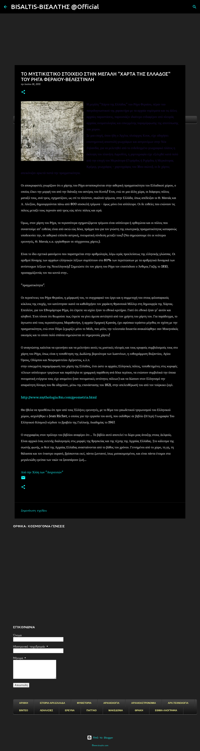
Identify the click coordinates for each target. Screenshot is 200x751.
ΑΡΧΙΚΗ (23, 703)
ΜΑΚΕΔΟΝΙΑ (116, 710)
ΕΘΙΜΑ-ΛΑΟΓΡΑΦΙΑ (166, 710)
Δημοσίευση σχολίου (34, 510)
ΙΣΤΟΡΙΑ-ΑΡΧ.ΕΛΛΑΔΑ (52, 703)
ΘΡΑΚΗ (139, 710)
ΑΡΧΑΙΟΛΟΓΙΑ (111, 703)
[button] (23, 92)
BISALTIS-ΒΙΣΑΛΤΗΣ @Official (55, 6)
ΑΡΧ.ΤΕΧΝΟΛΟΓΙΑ (178, 703)
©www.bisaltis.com (100, 745)
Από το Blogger (100, 737)
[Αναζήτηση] (104, 6)
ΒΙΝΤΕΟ (23, 710)
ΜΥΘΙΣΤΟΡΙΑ (84, 703)
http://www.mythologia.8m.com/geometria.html (59, 397)
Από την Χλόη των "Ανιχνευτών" (42, 472)
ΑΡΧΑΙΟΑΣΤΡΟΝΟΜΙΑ (143, 703)
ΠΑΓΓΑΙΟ (92, 710)
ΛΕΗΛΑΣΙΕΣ (46, 710)
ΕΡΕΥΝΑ (69, 710)
